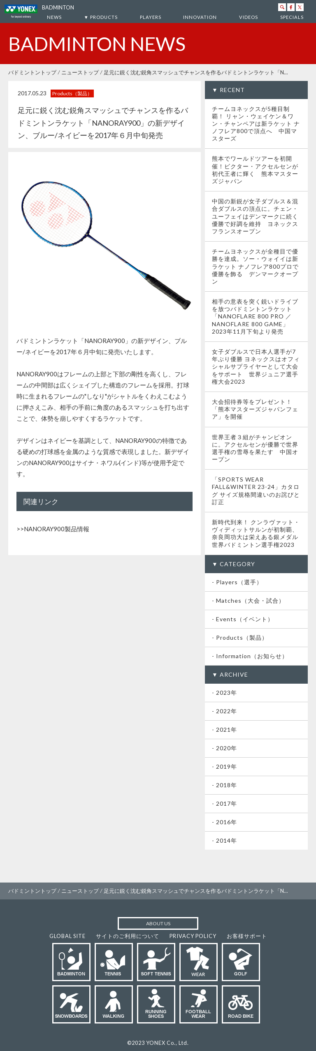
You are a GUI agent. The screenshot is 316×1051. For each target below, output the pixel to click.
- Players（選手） (237, 582)
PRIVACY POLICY (193, 936)
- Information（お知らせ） (250, 655)
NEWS (54, 17)
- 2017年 (224, 803)
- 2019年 (224, 766)
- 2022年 (224, 711)
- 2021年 (224, 729)
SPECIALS (292, 17)
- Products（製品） (240, 637)
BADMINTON (58, 8)
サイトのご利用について (127, 936)
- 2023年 (224, 692)
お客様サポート (247, 936)
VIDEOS (248, 17)
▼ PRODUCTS (101, 17)
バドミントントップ (32, 72)
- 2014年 (224, 840)
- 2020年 (224, 747)
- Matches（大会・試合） (248, 600)
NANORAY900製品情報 (56, 528)
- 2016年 (224, 821)
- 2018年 (224, 784)
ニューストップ (80, 72)
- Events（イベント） (243, 618)
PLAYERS (150, 17)
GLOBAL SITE (67, 936)
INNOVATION (200, 17)
